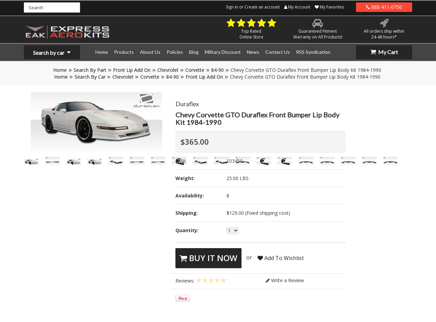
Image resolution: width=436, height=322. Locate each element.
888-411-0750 (384, 7)
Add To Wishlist (281, 258)
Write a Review (285, 280)
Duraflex (187, 104)
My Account (297, 7)
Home (60, 70)
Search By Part (90, 70)
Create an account (262, 7)
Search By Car (90, 77)
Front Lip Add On (132, 70)
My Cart (384, 52)
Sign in (232, 7)
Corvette (194, 70)
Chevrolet (167, 70)
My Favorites (329, 7)
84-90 (217, 70)
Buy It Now (208, 257)
